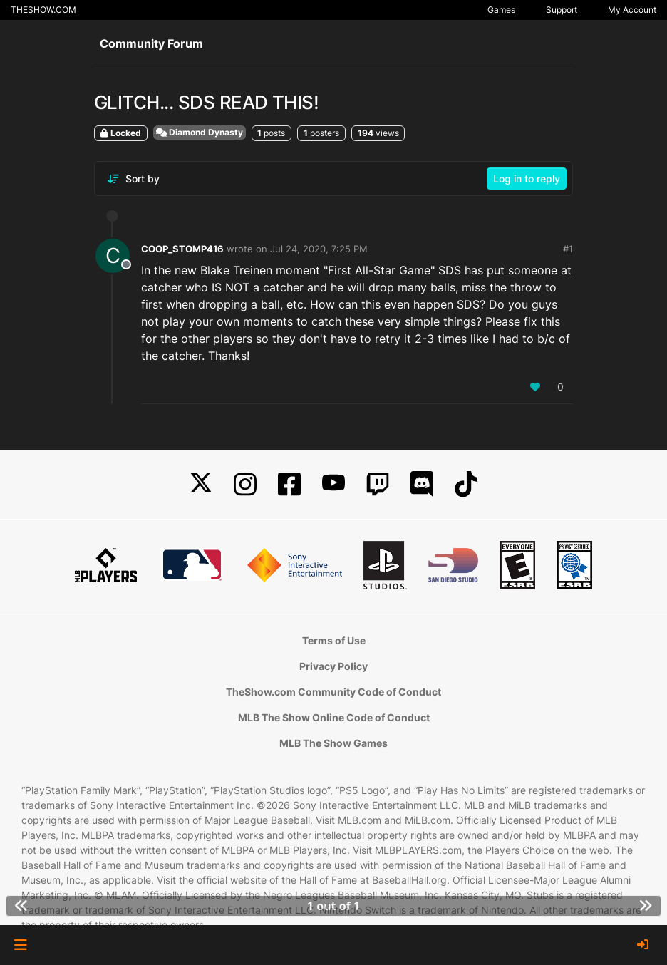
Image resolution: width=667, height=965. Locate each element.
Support (561, 9)
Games (501, 9)
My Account (632, 9)
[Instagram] (245, 484)
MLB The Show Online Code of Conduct (334, 717)
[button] (20, 945)
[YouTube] (333, 484)
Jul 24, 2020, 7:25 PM (319, 248)
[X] (201, 484)
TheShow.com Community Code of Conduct (333, 692)
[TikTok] (466, 484)
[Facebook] (289, 484)
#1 (568, 248)
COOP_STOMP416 (182, 248)
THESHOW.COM (43, 9)
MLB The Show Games (333, 743)
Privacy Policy (333, 666)
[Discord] (421, 484)
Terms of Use (334, 640)
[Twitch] (377, 484)
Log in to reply (526, 178)
